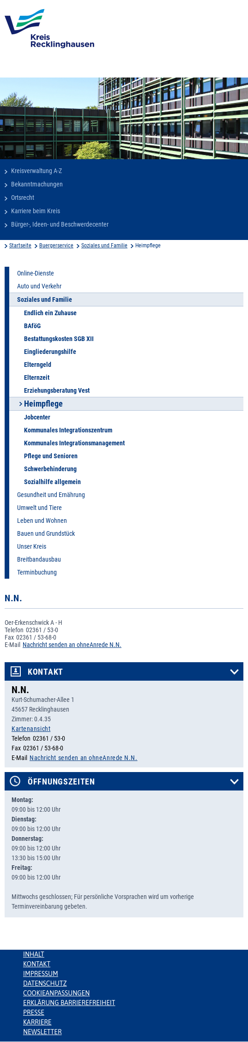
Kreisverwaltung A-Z (36, 170)
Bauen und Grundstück (46, 533)
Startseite (20, 245)
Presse (33, 1012)
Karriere (37, 1022)
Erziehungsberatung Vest (57, 390)
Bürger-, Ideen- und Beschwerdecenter (60, 224)
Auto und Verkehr (39, 286)
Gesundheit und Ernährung (51, 494)
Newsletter (42, 1032)
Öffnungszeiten (61, 781)
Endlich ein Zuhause (50, 313)
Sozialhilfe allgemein (52, 481)
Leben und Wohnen (42, 520)
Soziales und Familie (104, 245)
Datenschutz (45, 983)
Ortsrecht (22, 197)
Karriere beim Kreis (35, 211)
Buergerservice (56, 245)
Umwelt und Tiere (39, 507)
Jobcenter (37, 417)
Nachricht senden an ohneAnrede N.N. (72, 644)
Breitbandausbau (39, 559)
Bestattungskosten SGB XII (59, 338)
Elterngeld (37, 364)
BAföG (32, 325)
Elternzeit (36, 377)
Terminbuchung (37, 572)
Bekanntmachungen (37, 184)
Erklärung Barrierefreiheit (69, 1002)
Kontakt (45, 672)
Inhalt (33, 954)
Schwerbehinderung (50, 469)
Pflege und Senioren (51, 456)
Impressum (40, 973)
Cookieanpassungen (56, 993)
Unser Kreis (31, 546)
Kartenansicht (31, 728)
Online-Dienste (35, 273)
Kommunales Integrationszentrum (68, 430)
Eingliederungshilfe (50, 351)
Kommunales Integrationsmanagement (74, 443)
